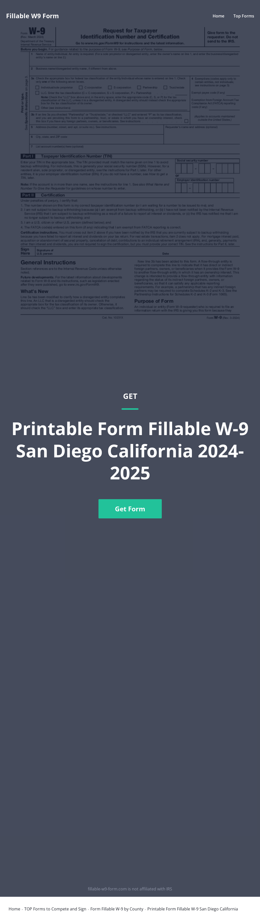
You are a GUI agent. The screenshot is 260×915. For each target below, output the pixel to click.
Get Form (130, 508)
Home (218, 16)
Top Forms (243, 16)
